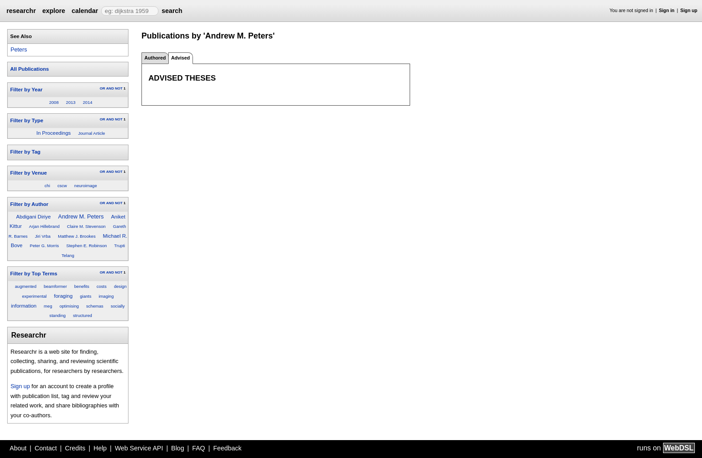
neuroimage (85, 185)
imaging (106, 296)
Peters (18, 49)
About (18, 448)
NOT (119, 88)
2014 (87, 102)
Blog (177, 448)
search (172, 10)
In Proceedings (53, 133)
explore (53, 10)
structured (82, 315)
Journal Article (91, 133)
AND (110, 88)
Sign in (667, 10)
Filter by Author (29, 204)
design (120, 286)
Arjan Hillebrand (44, 226)
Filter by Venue (28, 172)
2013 (70, 102)
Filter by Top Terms (33, 273)
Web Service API (139, 448)
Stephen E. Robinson (86, 245)
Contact (45, 448)
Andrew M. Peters (81, 216)
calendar (85, 10)
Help (100, 448)
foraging (63, 296)
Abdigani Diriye (33, 216)
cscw (62, 185)
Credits (75, 448)
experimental (34, 296)
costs (102, 286)
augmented (25, 286)
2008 (54, 102)
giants (85, 296)
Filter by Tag (25, 151)
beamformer (55, 286)
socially (117, 306)
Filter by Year (26, 89)
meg (48, 306)
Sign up (689, 10)
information (24, 305)
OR (102, 88)
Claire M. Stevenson (86, 226)
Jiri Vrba (43, 236)
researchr (21, 10)
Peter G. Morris (44, 245)
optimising (69, 306)
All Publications (29, 69)
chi (47, 185)
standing (57, 315)
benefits (82, 286)
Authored (155, 57)
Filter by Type (26, 120)
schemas (94, 306)
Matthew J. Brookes (76, 236)
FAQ (198, 448)
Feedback (227, 448)
